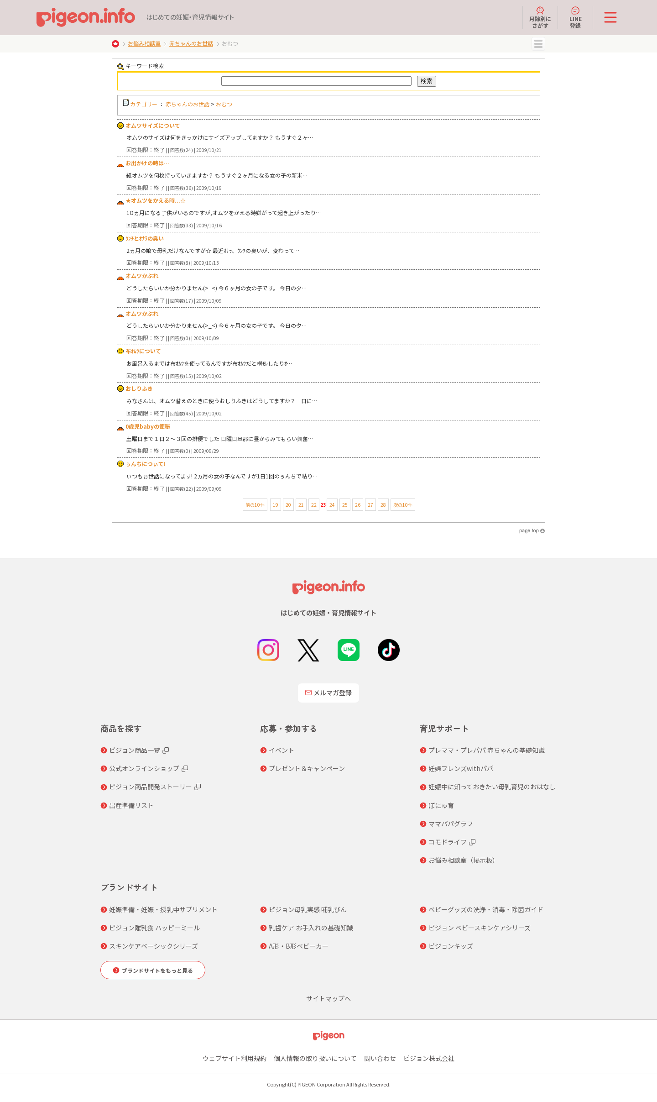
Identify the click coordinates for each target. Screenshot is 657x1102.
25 (345, 504)
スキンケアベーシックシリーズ (153, 945)
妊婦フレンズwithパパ (460, 768)
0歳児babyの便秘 (147, 426)
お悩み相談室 (144, 43)
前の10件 (255, 504)
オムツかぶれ (141, 275)
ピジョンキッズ (450, 945)
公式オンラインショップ (144, 768)
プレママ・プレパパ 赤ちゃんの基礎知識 (486, 750)
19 (275, 504)
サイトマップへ (328, 998)
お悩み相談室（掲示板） (463, 860)
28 (383, 504)
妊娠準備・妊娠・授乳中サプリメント (163, 909)
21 (301, 504)
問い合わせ (380, 1058)
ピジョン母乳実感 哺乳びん (308, 909)
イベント (281, 750)
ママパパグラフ (450, 823)
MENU (538, 44)
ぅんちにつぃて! (145, 463)
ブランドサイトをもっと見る (157, 970)
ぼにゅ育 (441, 805)
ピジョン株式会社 (428, 1058)
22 (314, 504)
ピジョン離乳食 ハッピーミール (154, 927)
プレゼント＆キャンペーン (307, 768)
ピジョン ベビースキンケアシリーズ (479, 927)
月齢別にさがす (540, 17)
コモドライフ (447, 841)
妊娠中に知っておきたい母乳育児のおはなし (492, 786)
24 (332, 504)
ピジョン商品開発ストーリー (150, 786)
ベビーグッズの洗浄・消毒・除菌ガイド (485, 909)
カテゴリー (143, 104)
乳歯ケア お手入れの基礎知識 (311, 927)
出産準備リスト (131, 805)
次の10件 (402, 504)
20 (288, 504)
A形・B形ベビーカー (298, 945)
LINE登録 (575, 17)
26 (357, 504)
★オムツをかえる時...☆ (155, 200)
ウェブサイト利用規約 (234, 1058)
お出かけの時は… (147, 163)
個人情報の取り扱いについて (315, 1058)
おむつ (224, 104)
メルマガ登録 (328, 692)
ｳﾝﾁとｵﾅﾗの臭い (144, 238)
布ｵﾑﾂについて (143, 351)
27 (370, 504)
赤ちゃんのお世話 (191, 43)
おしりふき (139, 388)
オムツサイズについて (152, 125)
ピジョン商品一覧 (134, 750)
